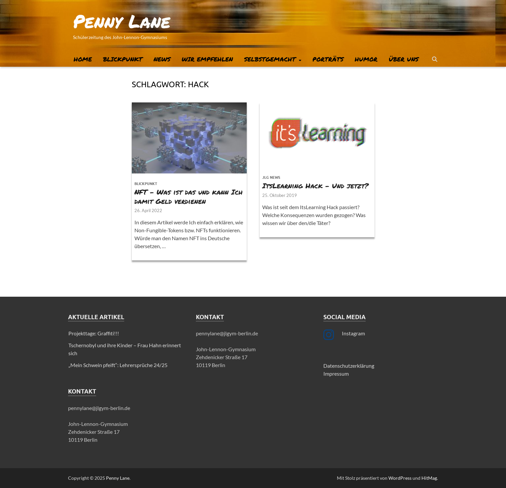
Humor (366, 59)
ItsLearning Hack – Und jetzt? (315, 186)
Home (83, 59)
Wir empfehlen (207, 59)
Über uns (403, 59)
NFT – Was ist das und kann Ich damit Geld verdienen (188, 196)
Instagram (353, 333)
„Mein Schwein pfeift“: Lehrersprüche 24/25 (117, 365)
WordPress (400, 478)
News (162, 59)
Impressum (336, 373)
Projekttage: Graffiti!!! (93, 333)
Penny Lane (121, 21)
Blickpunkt (122, 59)
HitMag (429, 478)
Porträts (327, 59)
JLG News (271, 177)
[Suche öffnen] (435, 59)
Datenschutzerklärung (348, 365)
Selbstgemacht (270, 59)
